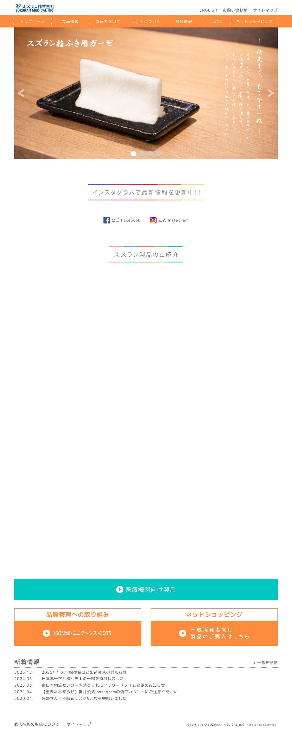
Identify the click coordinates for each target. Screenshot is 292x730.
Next (270, 93)
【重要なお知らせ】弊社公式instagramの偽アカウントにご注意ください (110, 691)
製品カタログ (108, 21)
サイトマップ (265, 10)
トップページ (32, 21)
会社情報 (184, 21)
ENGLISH (208, 10)
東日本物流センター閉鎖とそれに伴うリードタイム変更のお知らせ (103, 685)
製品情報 (70, 21)
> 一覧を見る (265, 662)
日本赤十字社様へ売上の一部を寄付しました (83, 678)
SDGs (216, 21)
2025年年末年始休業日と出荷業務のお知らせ (84, 672)
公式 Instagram (169, 220)
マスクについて (146, 21)
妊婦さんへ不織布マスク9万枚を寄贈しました (84, 698)
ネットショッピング (254, 21)
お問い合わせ (235, 10)
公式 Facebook (121, 220)
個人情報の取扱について (37, 723)
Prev (21, 93)
